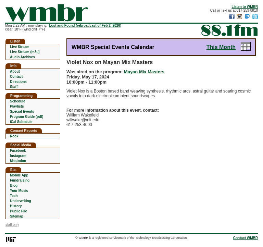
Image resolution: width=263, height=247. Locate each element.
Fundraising (19, 180)
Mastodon (18, 161)
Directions (18, 82)
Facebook (18, 150)
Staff (13, 87)
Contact (16, 76)
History (16, 206)
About (15, 71)
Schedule (17, 101)
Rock (14, 136)
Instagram (18, 156)
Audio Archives (22, 57)
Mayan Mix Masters (144, 71)
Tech (14, 196)
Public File (18, 211)
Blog (13, 185)
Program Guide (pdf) (26, 117)
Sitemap (16, 216)
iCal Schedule (21, 122)
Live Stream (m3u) (25, 52)
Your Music (19, 191)
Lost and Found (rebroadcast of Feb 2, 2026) (85, 25)
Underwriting (20, 201)
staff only (12, 224)
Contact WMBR (245, 238)
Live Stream (19, 47)
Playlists (17, 106)
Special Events (22, 111)
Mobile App (19, 175)
